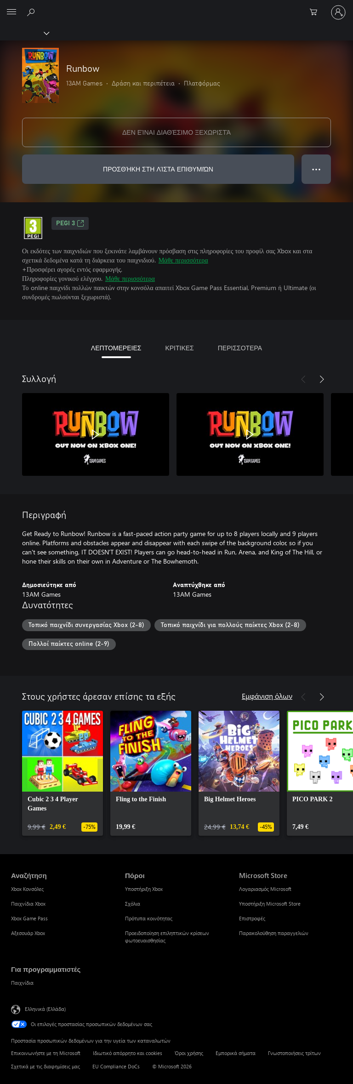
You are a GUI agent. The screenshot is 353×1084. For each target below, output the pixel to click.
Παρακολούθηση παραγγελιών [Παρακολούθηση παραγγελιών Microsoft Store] (273, 933)
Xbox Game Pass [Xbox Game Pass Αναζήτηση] (29, 918)
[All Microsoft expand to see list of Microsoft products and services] (11, 12)
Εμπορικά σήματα (236, 1053)
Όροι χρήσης (189, 1053)
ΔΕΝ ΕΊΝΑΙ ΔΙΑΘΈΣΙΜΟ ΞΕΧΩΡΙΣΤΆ (176, 132)
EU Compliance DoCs (116, 1066)
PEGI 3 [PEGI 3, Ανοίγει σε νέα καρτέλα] (70, 223)
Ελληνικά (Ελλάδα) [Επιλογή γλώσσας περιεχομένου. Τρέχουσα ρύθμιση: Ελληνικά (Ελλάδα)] (45, 1009)
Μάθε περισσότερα (183, 260)
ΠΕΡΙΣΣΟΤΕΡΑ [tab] (240, 347)
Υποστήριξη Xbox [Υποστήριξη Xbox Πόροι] (144, 889)
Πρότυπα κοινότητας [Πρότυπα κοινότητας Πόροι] (148, 918)
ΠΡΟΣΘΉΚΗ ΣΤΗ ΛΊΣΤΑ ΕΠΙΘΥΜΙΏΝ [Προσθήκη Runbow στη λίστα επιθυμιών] (158, 169)
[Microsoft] (176, 6)
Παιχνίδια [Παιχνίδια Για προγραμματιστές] (22, 983)
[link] (62, 773)
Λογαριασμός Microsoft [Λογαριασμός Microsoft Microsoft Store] (265, 889)
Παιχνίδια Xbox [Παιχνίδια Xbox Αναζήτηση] (28, 904)
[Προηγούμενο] (303, 379)
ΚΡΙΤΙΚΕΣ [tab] (179, 347)
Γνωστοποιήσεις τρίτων (294, 1053)
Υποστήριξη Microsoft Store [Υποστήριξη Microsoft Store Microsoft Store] (270, 904)
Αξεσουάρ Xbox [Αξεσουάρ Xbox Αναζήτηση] (28, 933)
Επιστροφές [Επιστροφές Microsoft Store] (252, 918)
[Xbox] (24, 32)
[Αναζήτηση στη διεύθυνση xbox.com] (32, 12)
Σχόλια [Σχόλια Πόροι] (132, 904)
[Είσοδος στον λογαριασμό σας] (338, 12)
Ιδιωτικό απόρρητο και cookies (127, 1053)
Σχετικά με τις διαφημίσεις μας (45, 1066)
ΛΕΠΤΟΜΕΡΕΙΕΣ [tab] (116, 347)
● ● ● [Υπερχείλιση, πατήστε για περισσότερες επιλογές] (316, 168)
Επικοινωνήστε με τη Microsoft (45, 1053)
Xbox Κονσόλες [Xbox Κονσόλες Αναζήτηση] (27, 889)
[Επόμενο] (322, 379)
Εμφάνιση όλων (267, 696)
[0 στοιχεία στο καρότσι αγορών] (316, 12)
